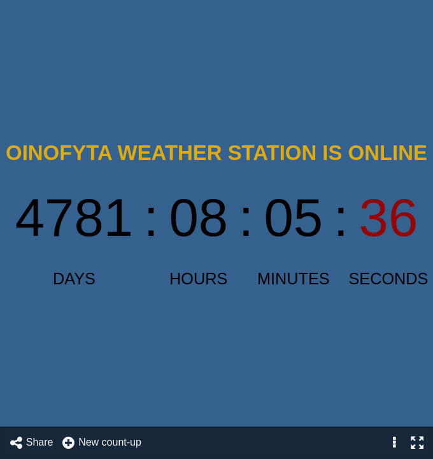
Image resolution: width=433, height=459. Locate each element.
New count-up (101, 443)
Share (31, 443)
